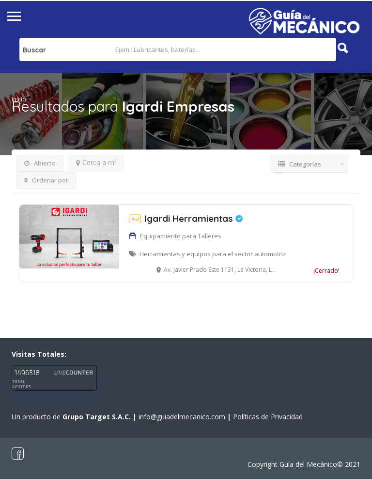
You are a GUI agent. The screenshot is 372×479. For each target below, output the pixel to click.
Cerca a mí (96, 162)
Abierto (40, 163)
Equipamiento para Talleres (180, 235)
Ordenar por (46, 180)
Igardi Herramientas (186, 218)
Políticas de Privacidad (268, 416)
